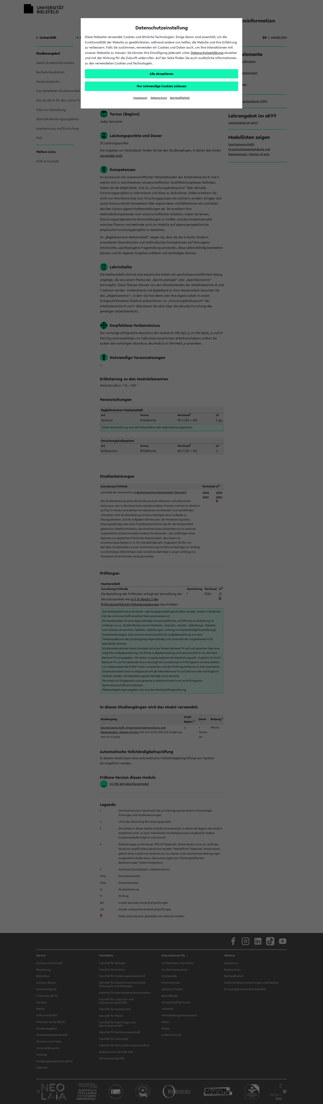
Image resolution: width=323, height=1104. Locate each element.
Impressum (140, 98)
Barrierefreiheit (180, 98)
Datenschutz (159, 98)
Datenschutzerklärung (207, 52)
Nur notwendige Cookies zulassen (161, 86)
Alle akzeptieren (161, 73)
